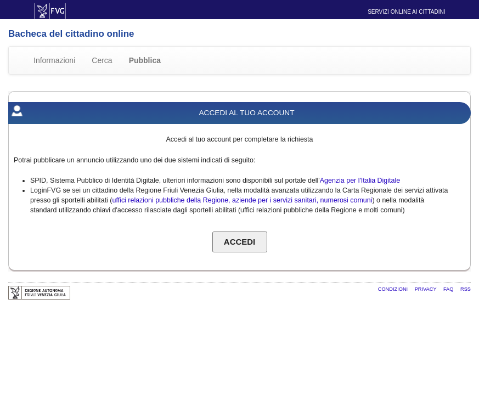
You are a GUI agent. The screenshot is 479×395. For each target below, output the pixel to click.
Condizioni (393, 289)
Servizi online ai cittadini (406, 12)
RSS (465, 289)
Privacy (426, 289)
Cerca (102, 60)
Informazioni (54, 60)
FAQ (449, 289)
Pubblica (145, 60)
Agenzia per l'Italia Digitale (360, 180)
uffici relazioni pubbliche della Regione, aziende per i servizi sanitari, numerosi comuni (242, 200)
